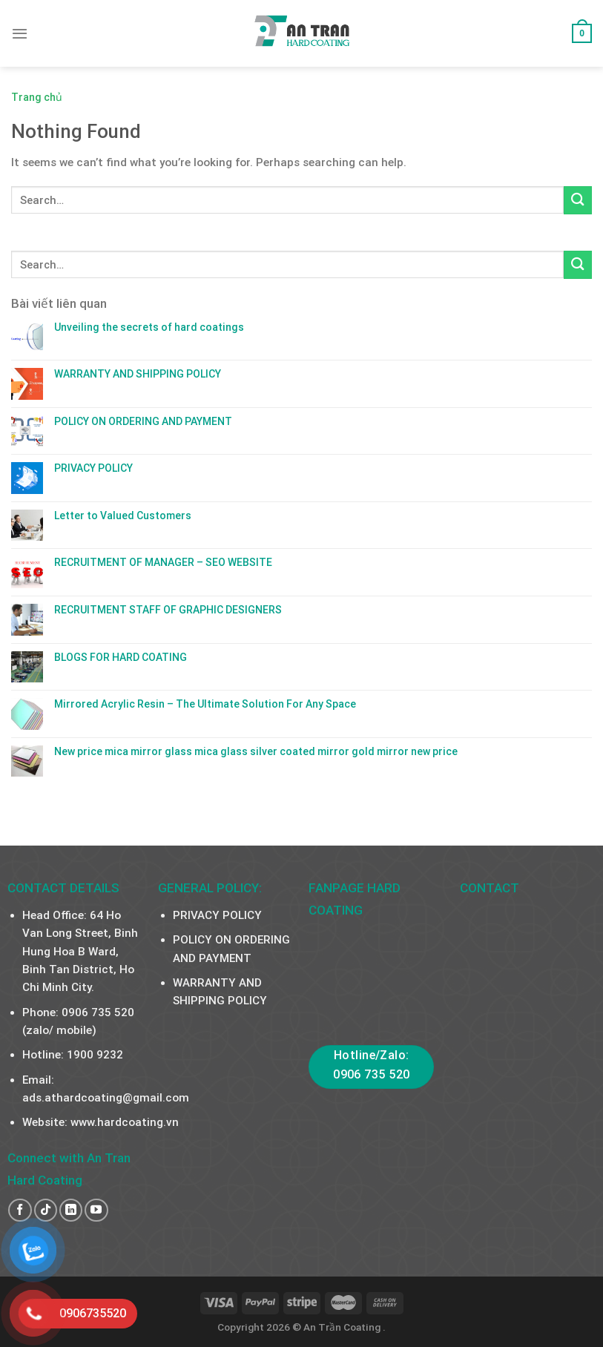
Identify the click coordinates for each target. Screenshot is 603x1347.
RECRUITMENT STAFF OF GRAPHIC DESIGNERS (168, 610)
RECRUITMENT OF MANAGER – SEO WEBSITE (163, 562)
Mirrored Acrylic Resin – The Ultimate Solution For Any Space (205, 704)
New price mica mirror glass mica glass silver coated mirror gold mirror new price (256, 751)
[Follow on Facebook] (19, 1210)
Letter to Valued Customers (122, 515)
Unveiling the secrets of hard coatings (149, 327)
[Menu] (19, 33)
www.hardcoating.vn (124, 1122)
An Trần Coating (343, 1327)
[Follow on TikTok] (45, 1210)
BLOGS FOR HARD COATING (120, 657)
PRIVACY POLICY (93, 468)
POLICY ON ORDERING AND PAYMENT (143, 421)
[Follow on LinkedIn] (70, 1210)
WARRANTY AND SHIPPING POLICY (137, 374)
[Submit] (578, 200)
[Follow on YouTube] (96, 1210)
